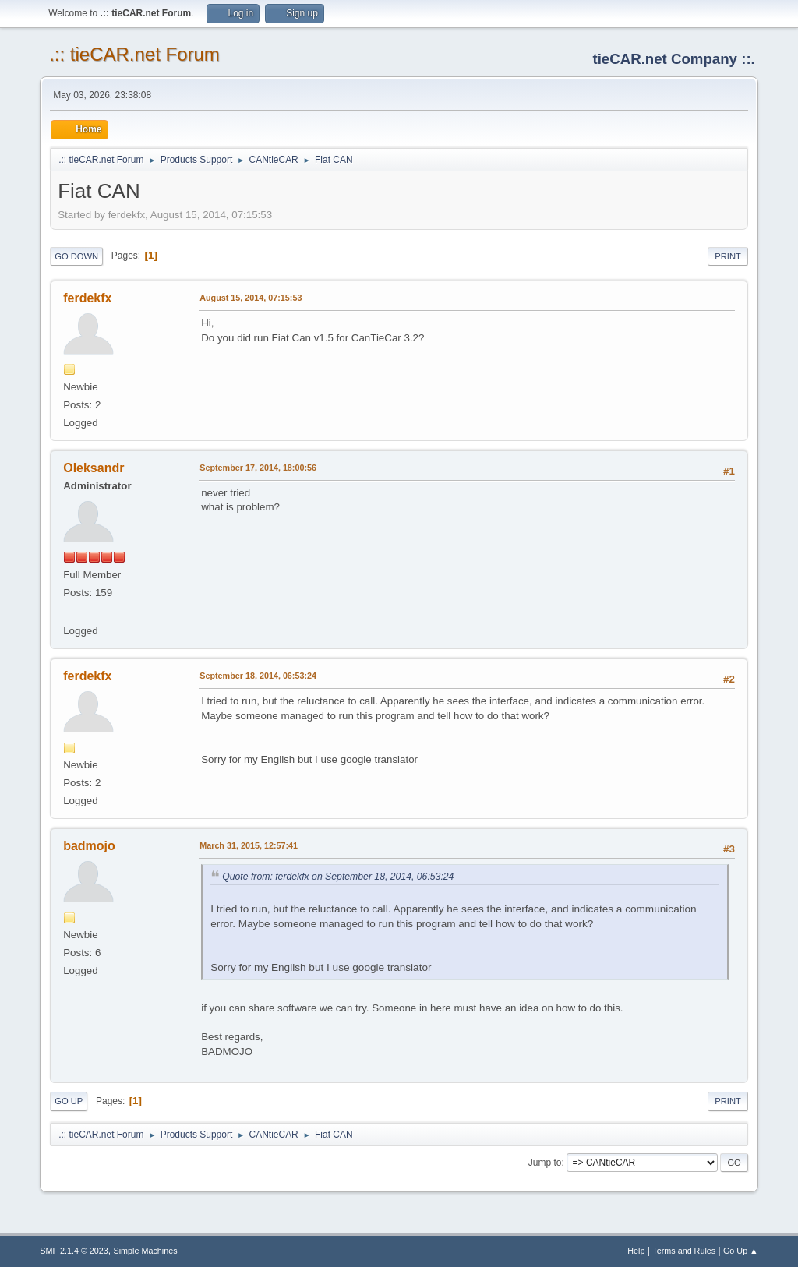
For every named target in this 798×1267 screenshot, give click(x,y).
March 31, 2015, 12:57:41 (249, 845)
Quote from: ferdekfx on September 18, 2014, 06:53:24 (338, 876)
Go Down (76, 256)
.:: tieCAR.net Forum (134, 54)
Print (728, 256)
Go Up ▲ (740, 1250)
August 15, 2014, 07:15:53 (251, 297)
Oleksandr (93, 468)
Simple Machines (146, 1250)
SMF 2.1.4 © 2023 (74, 1250)
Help (635, 1250)
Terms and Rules (683, 1250)
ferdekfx (87, 298)
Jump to (545, 1162)
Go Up (69, 1101)
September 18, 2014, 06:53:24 (258, 675)
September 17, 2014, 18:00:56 (258, 467)
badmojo (89, 845)
